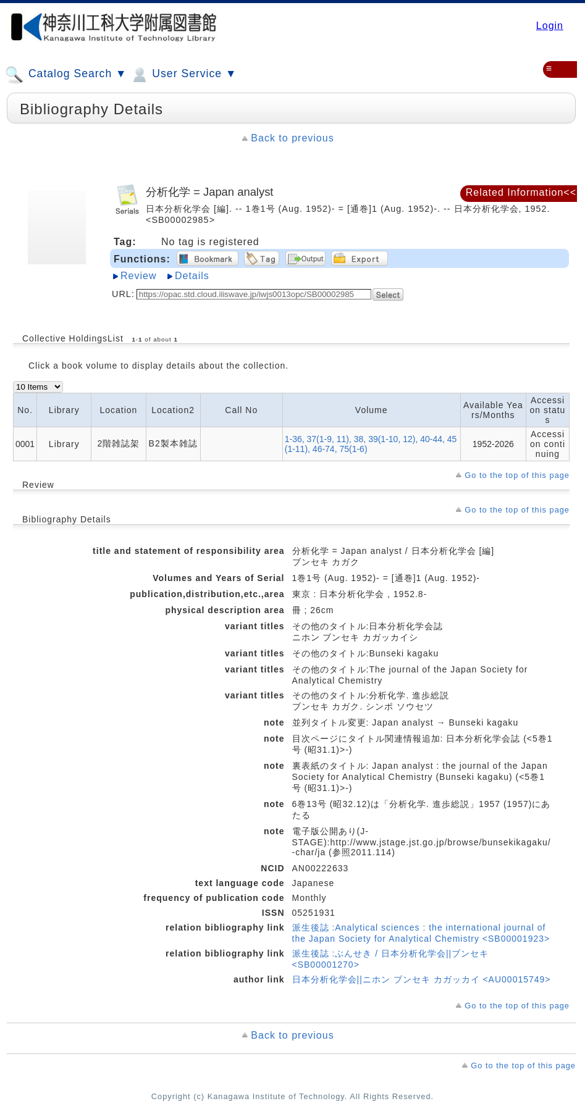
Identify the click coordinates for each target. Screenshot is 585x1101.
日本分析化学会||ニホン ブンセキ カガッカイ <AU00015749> (421, 979)
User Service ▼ (183, 74)
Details (192, 275)
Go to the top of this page (517, 475)
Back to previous (292, 138)
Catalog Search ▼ (66, 74)
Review (138, 275)
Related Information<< (521, 192)
